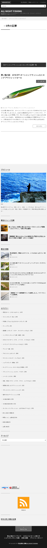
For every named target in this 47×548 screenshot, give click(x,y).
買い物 (15, 107)
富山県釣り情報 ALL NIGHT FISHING (28, 543)
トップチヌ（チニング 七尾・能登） (12, 335)
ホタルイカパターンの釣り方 (31, 536)
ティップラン (6, 326)
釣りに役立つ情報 (7, 413)
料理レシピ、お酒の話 (9, 417)
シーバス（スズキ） (8, 376)
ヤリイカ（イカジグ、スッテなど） (12, 358)
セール (11, 107)
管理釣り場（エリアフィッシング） (12, 385)
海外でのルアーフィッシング (10, 394)
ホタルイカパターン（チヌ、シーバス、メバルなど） (17, 339)
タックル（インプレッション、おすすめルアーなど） (17, 408)
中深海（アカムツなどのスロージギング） (14, 321)
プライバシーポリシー (36, 538)
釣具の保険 (6, 422)
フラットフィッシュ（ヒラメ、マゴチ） (13, 371)
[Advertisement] (23, 44)
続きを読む (39, 126)
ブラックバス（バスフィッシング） (12, 390)
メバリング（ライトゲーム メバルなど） (13, 344)
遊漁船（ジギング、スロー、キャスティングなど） (16, 330)
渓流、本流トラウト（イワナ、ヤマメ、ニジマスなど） (17, 381)
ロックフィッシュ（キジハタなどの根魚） (14, 367)
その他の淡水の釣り (8, 403)
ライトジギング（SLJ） (9, 317)
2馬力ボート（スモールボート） (11, 312)
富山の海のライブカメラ (14, 536)
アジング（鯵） (7, 349)
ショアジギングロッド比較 (11, 538)
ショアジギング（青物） (9, 362)
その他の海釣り (7, 399)
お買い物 (42, 81)
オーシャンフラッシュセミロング (26, 107)
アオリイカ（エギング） (9, 353)
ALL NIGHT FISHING (11, 11)
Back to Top (23, 529)
